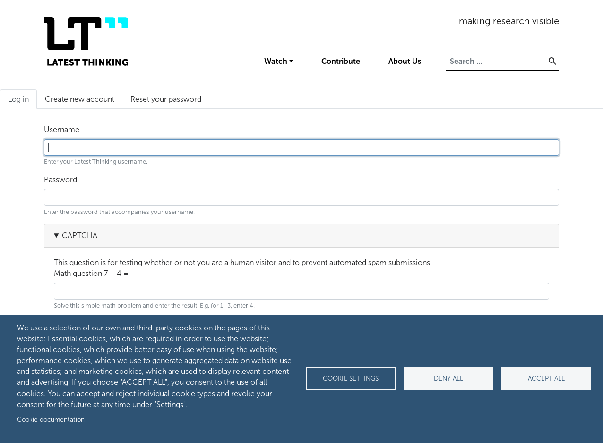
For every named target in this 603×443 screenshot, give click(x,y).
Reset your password (165, 99)
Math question (78, 273)
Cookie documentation (51, 420)
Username (61, 129)
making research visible (509, 21)
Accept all (546, 378)
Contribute (340, 61)
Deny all (448, 378)
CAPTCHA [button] (79, 235)
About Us (404, 61)
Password (60, 179)
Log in (22, 101)
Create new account (79, 99)
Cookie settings (351, 378)
